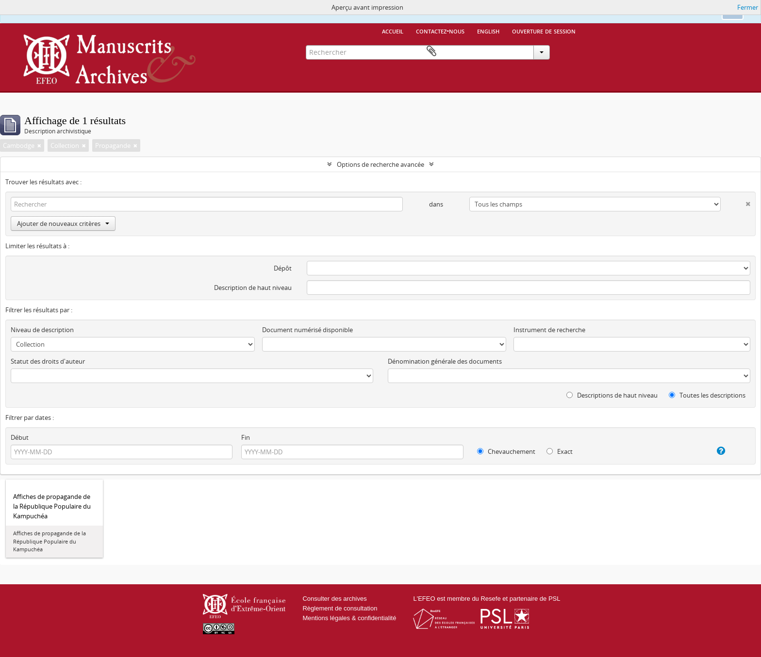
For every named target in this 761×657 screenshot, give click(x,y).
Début (20, 437)
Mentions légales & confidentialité (349, 618)
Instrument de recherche (549, 329)
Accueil (392, 30)
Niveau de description (42, 329)
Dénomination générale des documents (445, 361)
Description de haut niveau (253, 287)
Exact (559, 451)
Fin (245, 437)
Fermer (747, 7)
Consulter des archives (334, 598)
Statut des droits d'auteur (48, 361)
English (488, 30)
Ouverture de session (544, 30)
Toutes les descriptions (707, 395)
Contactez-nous (440, 30)
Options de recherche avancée (380, 164)
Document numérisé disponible (307, 329)
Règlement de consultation (339, 608)
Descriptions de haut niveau (612, 395)
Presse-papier (568, 51)
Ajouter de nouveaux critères (63, 223)
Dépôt (283, 268)
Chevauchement (506, 451)
